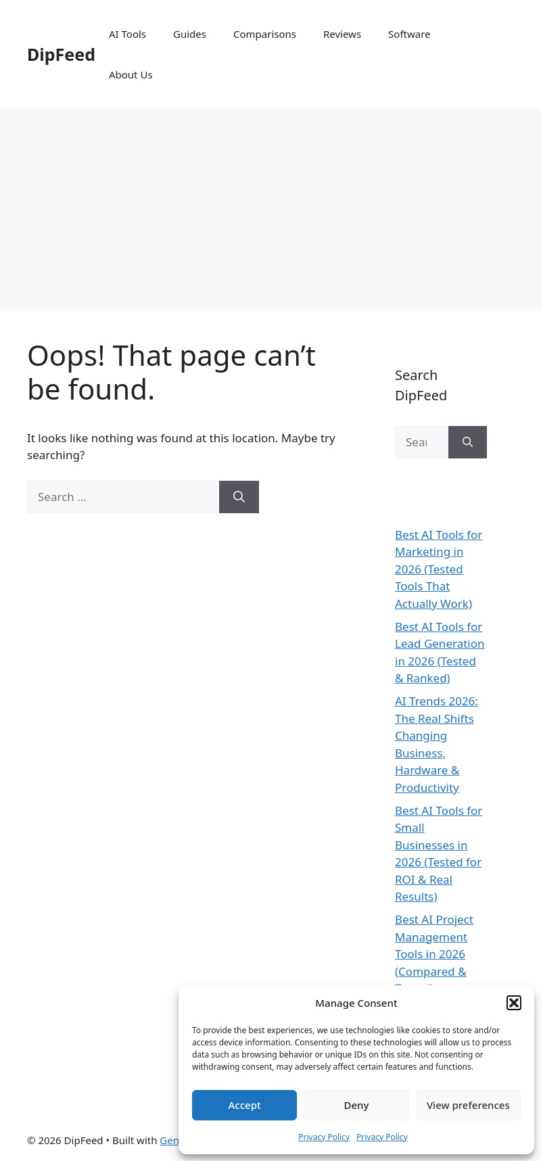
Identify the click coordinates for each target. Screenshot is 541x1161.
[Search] (239, 497)
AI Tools (127, 34)
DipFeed (61, 54)
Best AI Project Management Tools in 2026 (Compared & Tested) (434, 953)
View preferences (468, 1105)
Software (409, 34)
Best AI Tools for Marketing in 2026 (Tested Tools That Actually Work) (438, 569)
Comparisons (264, 34)
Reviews (342, 34)
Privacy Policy (324, 1137)
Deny (356, 1105)
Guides (189, 34)
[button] (514, 1003)
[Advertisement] (270, 209)
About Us (131, 74)
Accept (245, 1105)
